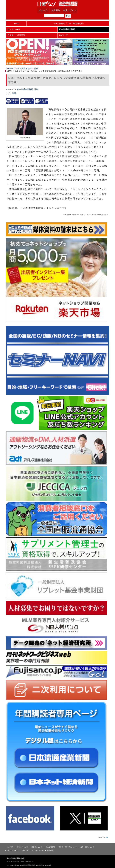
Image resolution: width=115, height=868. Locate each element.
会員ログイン (72, 10)
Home (16, 23)
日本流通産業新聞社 (57, 4)
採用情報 (50, 850)
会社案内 (10, 847)
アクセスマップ (22, 847)
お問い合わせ (39, 850)
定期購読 (59, 10)
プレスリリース (12, 850)
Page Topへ (102, 837)
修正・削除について (87, 847)
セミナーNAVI (14, 29)
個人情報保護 (50, 847)
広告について (26, 850)
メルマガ (47, 10)
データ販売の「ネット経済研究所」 (69, 23)
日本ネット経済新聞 (16, 35)
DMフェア (63, 35)
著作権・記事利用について (68, 847)
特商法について (36, 847)
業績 (14, 93)
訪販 (36, 68)
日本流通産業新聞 (67, 29)
